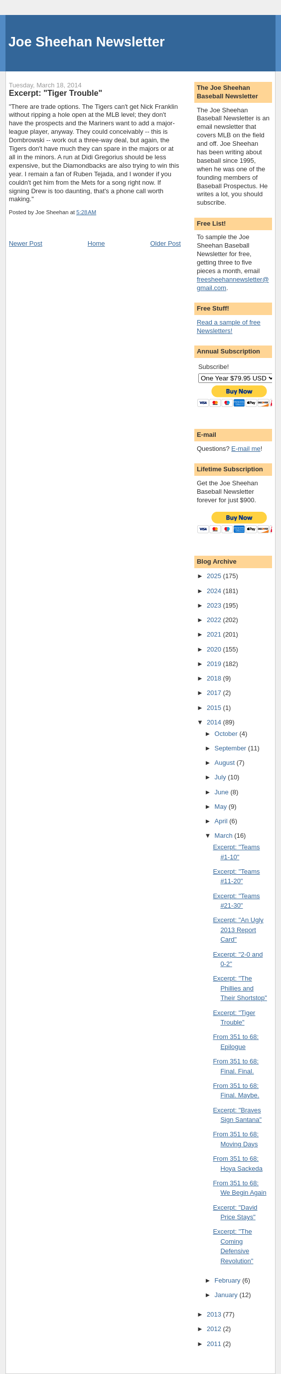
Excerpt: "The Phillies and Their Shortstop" (240, 988)
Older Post (165, 243)
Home (96, 243)
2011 (215, 1344)
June (223, 792)
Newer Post (25, 243)
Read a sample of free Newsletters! (229, 327)
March (225, 835)
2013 (215, 1314)
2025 (215, 576)
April (222, 821)
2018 (215, 678)
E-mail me (246, 448)
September (231, 748)
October (227, 733)
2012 (215, 1329)
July (221, 777)
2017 (215, 692)
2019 (215, 664)
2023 (215, 605)
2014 (215, 722)
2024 (215, 591)
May (222, 806)
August (226, 762)
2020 (215, 649)
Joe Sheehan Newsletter (86, 41)
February (229, 1280)
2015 (215, 707)
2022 (215, 620)
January (227, 1295)
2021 (215, 634)
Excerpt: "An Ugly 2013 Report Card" (238, 929)
